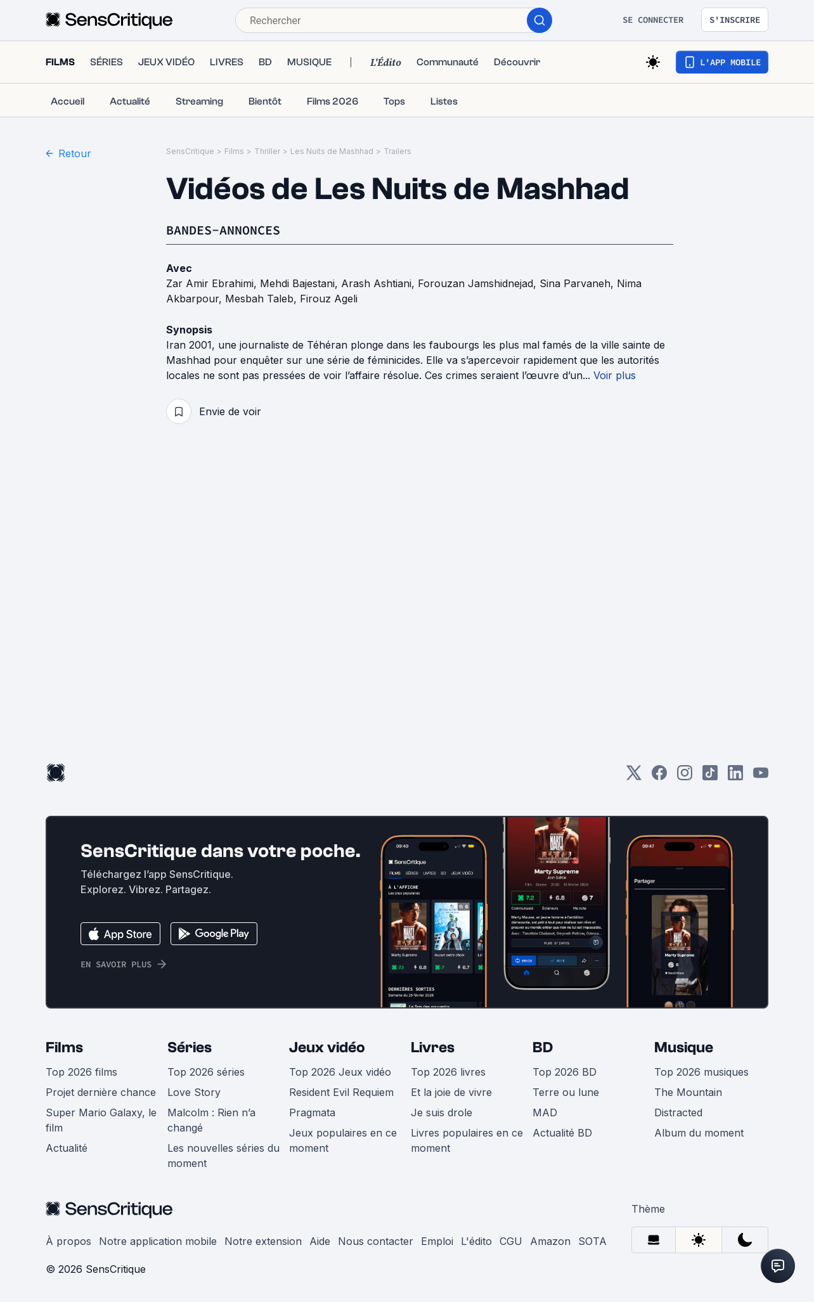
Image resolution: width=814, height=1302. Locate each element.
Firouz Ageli (329, 298)
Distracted (678, 1112)
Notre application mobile (158, 1241)
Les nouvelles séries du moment (223, 1156)
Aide (319, 1241)
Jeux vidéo (327, 1047)
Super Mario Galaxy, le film (101, 1120)
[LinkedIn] (735, 776)
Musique (683, 1047)
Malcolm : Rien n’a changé (211, 1120)
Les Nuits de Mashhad (331, 151)
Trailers (397, 151)
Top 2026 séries (206, 1072)
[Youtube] (760, 776)
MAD (545, 1112)
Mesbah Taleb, (262, 298)
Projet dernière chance (101, 1092)
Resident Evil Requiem (341, 1092)
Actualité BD (562, 1132)
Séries (189, 1047)
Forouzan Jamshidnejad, (478, 283)
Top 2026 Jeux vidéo (340, 1072)
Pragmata (312, 1112)
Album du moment (699, 1132)
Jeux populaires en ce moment (343, 1140)
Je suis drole (441, 1112)
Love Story (194, 1092)
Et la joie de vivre (451, 1092)
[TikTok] (710, 776)
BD (543, 1047)
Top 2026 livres (448, 1072)
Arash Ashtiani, (379, 283)
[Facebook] (659, 776)
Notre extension (263, 1241)
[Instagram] (684, 776)
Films (234, 151)
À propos (68, 1241)
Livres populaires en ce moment (467, 1140)
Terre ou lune (566, 1092)
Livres (433, 1047)
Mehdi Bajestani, (300, 283)
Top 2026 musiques (701, 1072)
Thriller (267, 151)
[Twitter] (634, 776)
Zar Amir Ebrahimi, (213, 283)
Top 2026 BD (565, 1072)
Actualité (66, 1148)
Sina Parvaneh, (578, 283)
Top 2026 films (81, 1072)
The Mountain (688, 1092)
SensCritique (190, 151)
